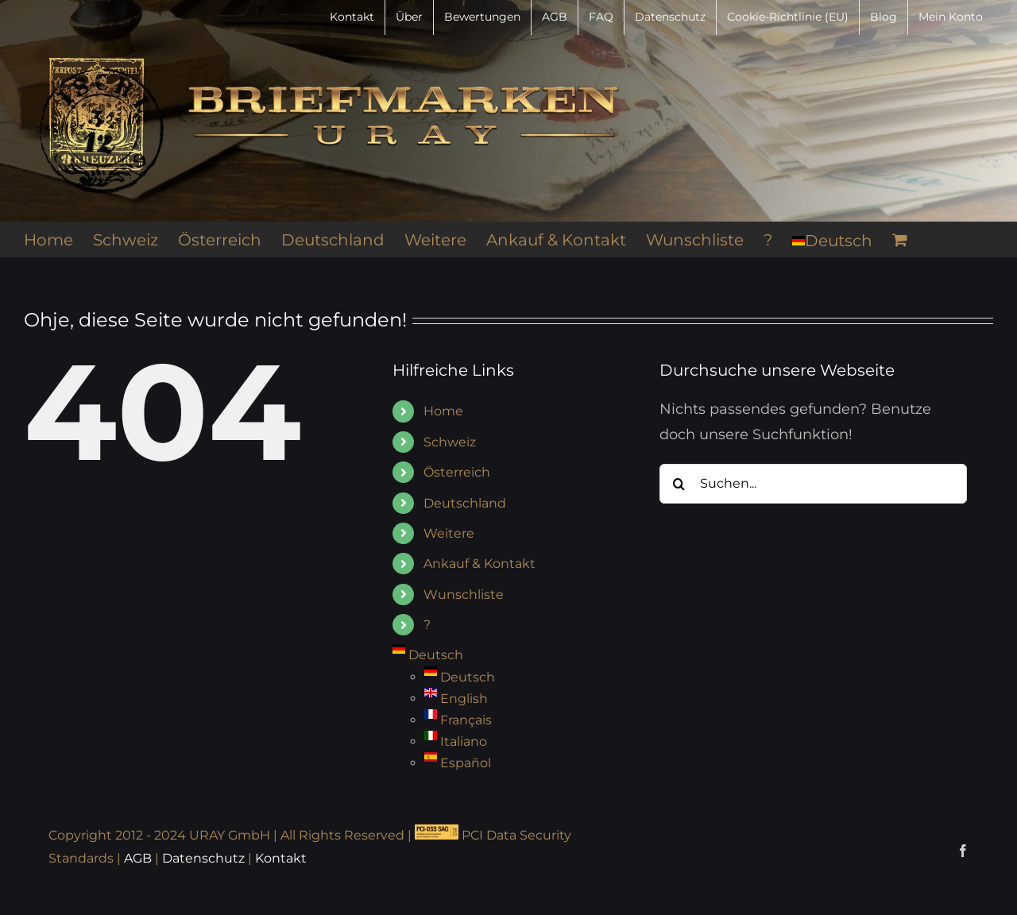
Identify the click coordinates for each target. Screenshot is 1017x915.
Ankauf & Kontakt (479, 563)
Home (443, 411)
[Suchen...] (813, 484)
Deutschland (464, 503)
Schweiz (449, 442)
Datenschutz (203, 858)
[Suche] (679, 484)
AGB (138, 858)
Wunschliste (463, 594)
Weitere (448, 533)
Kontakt (281, 858)
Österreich (456, 472)
